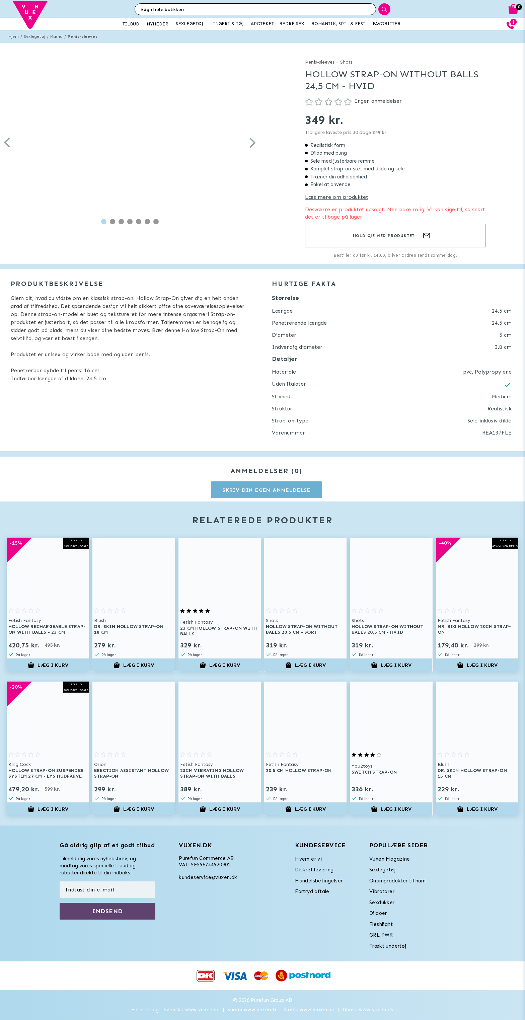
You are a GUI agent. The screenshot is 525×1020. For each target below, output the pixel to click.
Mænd (56, 36)
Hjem (13, 36)
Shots (346, 62)
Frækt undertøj (387, 946)
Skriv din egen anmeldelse (266, 490)
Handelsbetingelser (319, 881)
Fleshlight (381, 924)
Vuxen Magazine (389, 859)
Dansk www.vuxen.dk (368, 1010)
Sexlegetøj (34, 36)
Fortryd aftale (312, 891)
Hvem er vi (308, 859)
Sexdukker (382, 902)
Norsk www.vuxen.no (309, 1010)
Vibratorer (381, 891)
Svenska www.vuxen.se (192, 1010)
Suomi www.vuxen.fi (251, 1010)
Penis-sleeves (82, 36)
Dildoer (378, 913)
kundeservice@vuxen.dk (208, 877)
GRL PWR (381, 935)
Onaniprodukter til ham (397, 881)
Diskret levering (314, 870)
